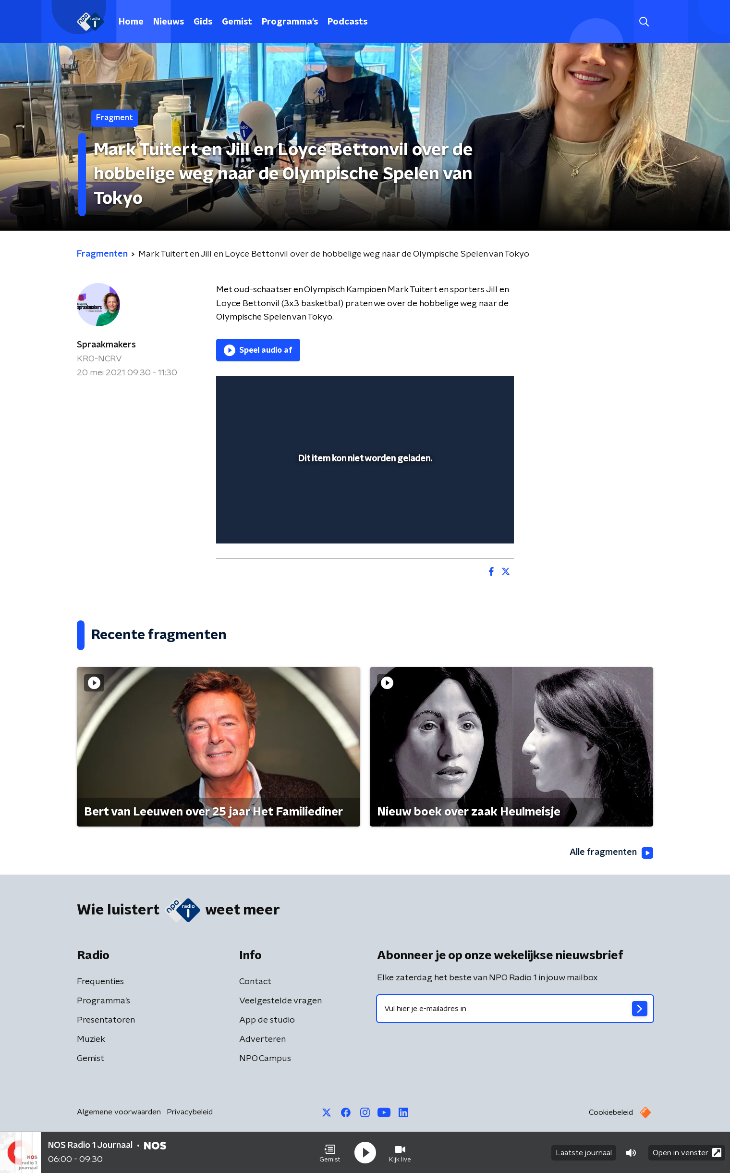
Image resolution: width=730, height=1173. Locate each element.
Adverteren (262, 1039)
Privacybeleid (190, 1112)
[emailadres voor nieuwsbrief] (515, 1008)
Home (131, 22)
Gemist (237, 22)
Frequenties (100, 981)
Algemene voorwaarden (119, 1112)
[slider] (364, 496)
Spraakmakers (106, 345)
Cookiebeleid (611, 1112)
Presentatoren (106, 1020)
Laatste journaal (584, 1153)
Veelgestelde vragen (280, 1001)
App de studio (267, 1020)
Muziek (91, 1039)
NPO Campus (265, 1058)
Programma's (290, 22)
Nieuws (168, 22)
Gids (203, 22)
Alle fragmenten (611, 853)
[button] (330, 1152)
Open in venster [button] (687, 1152)
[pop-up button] (471, 522)
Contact (255, 981)
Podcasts (347, 22)
